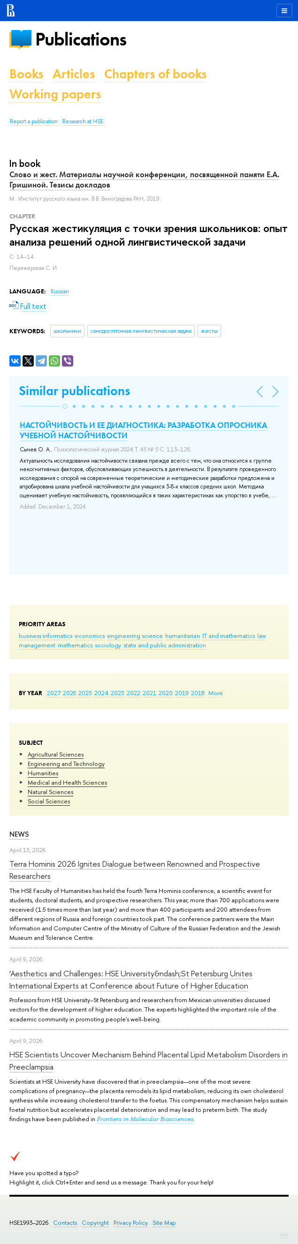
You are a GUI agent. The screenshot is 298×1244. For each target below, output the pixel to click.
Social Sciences (49, 801)
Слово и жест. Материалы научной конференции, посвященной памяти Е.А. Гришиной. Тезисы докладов (144, 179)
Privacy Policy (131, 1223)
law (261, 635)
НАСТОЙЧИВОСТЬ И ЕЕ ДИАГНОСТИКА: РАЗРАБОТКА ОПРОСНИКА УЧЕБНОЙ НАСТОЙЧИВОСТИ (143, 430)
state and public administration (164, 645)
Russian (60, 291)
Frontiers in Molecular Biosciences (145, 1119)
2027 (54, 693)
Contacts (65, 1223)
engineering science (135, 635)
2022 (133, 693)
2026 (69, 693)
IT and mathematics (228, 635)
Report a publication (34, 121)
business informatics (45, 635)
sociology (108, 645)
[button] (64, 406)
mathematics (75, 645)
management (37, 645)
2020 (166, 693)
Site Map (164, 1223)
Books (26, 74)
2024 (101, 693)
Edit (284, 1234)
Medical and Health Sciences (67, 782)
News (19, 834)
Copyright (95, 1223)
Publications (80, 39)
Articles (74, 74)
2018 (198, 693)
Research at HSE (82, 121)
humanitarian (182, 635)
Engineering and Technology (66, 763)
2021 (149, 693)
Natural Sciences (50, 791)
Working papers (55, 94)
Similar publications (74, 390)
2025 (85, 693)
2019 (182, 693)
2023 (117, 693)
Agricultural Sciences (56, 754)
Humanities (43, 773)
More (215, 693)
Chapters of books (155, 74)
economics (90, 635)
